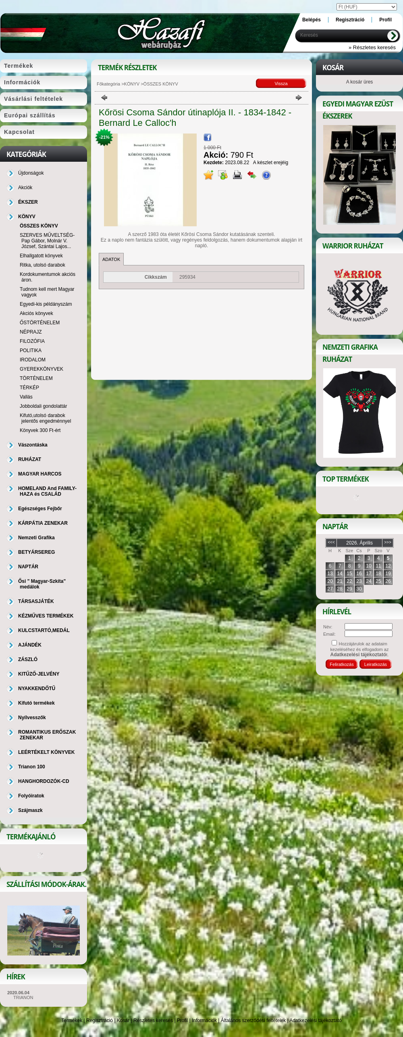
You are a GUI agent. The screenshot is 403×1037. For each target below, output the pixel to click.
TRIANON (23, 997)
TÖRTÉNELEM (36, 378)
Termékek (71, 1020)
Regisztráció (99, 1020)
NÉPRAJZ (31, 332)
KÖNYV (132, 83)
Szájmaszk (30, 810)
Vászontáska (33, 445)
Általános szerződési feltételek (253, 1020)
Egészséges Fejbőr (40, 508)
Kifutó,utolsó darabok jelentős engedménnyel (45, 418)
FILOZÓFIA (32, 341)
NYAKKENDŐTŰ (36, 688)
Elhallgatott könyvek (41, 256)
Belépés (311, 20)
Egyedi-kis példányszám (46, 304)
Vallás (26, 397)
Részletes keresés (153, 1020)
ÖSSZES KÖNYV (39, 226)
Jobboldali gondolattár (43, 406)
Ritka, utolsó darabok (42, 265)
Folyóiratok (31, 796)
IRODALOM (33, 360)
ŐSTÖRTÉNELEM (40, 322)
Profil (182, 1020)
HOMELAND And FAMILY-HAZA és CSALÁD (47, 491)
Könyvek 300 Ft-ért (40, 430)
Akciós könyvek (36, 313)
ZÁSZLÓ (27, 659)
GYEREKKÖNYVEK (41, 369)
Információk (204, 1020)
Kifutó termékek (36, 703)
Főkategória (108, 83)
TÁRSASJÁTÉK (36, 601)
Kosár (123, 1020)
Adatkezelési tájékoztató (315, 1020)
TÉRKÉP (29, 387)
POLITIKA (31, 350)
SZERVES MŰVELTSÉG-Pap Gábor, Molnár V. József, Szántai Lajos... (47, 240)
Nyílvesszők (32, 717)
